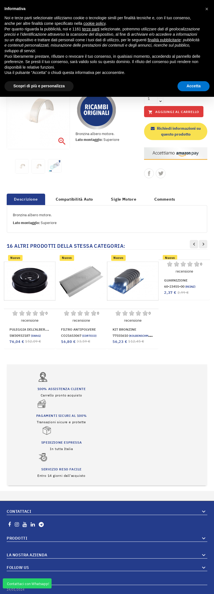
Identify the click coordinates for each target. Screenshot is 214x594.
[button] (206, 8)
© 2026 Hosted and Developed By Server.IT (107, 590)
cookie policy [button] (94, 23)
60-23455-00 (179, 286)
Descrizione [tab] (26, 199)
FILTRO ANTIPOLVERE (78, 329)
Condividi (149, 173)
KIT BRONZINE (124, 329)
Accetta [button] (193, 86)
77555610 (133, 335)
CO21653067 (78, 335)
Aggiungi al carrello (173, 112)
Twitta (160, 173)
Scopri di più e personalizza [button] (39, 86)
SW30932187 (25, 335)
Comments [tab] (164, 199)
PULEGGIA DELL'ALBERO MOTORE (35, 329)
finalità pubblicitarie (164, 40)
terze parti (90, 29)
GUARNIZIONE (176, 280)
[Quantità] (150, 98)
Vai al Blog (198, 574)
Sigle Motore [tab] (124, 199)
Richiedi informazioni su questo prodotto (176, 131)
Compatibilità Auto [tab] (74, 199)
